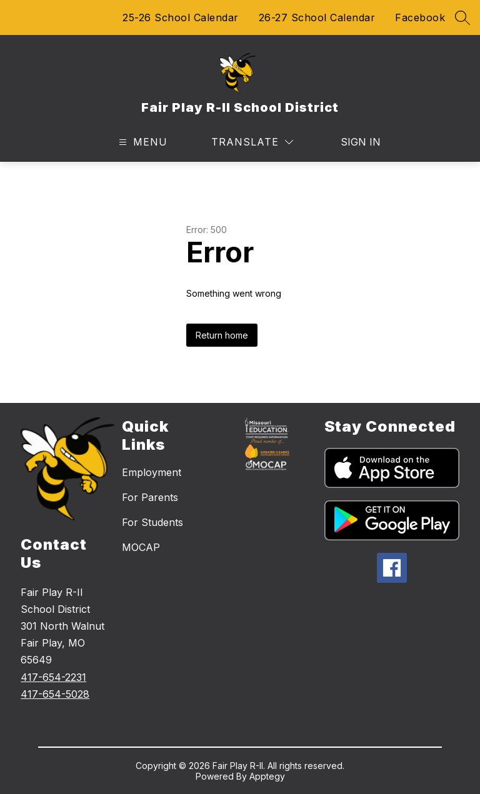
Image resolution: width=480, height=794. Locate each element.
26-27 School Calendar (317, 17)
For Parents (150, 497)
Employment (151, 472)
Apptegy (267, 776)
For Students (152, 522)
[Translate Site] (252, 142)
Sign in (353, 142)
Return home (222, 335)
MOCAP (141, 547)
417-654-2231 (53, 677)
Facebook (420, 17)
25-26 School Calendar (180, 17)
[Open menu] (142, 142)
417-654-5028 (55, 694)
